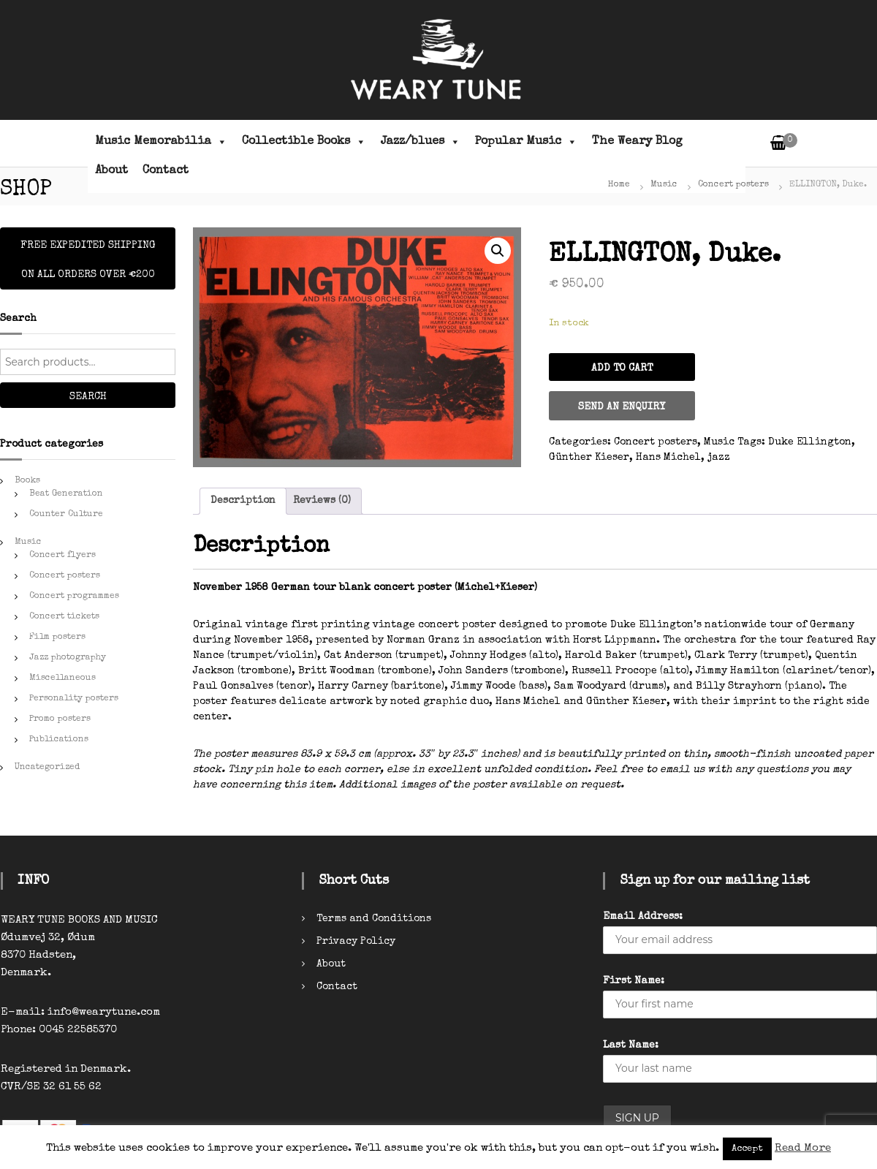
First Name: (633, 981)
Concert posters (733, 185)
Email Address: (643, 917)
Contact (166, 171)
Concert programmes (74, 596)
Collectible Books (304, 141)
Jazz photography (67, 658)
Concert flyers (62, 555)
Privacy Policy (355, 942)
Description (243, 501)
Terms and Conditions (373, 919)
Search (88, 397)
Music (663, 185)
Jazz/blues (420, 141)
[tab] (243, 501)
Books (27, 481)
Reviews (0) (322, 501)
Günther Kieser (589, 458)
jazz (718, 458)
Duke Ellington (809, 442)
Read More (803, 1148)
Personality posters (73, 699)
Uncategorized (47, 767)
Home (619, 185)
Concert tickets (64, 617)
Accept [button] (747, 1149)
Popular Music (526, 141)
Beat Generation (66, 494)
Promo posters (60, 719)
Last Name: (630, 1045)
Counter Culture (66, 514)
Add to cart (622, 368)
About (111, 171)
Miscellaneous (62, 678)
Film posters (57, 637)
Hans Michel (668, 458)
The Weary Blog (637, 142)
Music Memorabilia (161, 141)
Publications (58, 739)
